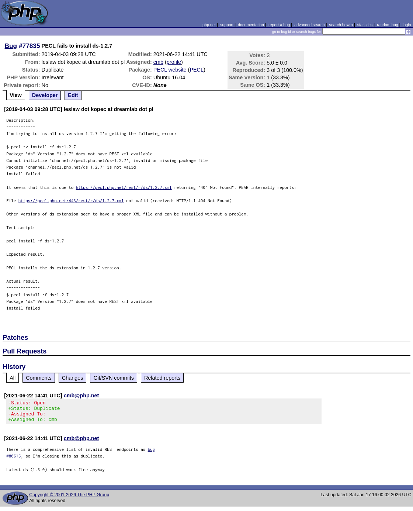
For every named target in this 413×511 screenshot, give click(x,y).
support (226, 25)
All (12, 378)
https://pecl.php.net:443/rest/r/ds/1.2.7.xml (71, 200)
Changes (72, 378)
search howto (341, 25)
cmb (158, 62)
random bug (387, 25)
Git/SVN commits (113, 378)
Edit (73, 95)
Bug (11, 45)
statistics (364, 25)
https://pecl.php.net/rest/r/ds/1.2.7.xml (124, 187)
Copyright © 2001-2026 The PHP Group (69, 499)
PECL (197, 70)
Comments (39, 378)
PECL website (170, 70)
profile (174, 62)
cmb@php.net (81, 395)
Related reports (162, 378)
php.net (209, 25)
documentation (251, 25)
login (407, 25)
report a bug (279, 25)
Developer (45, 95)
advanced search (309, 25)
